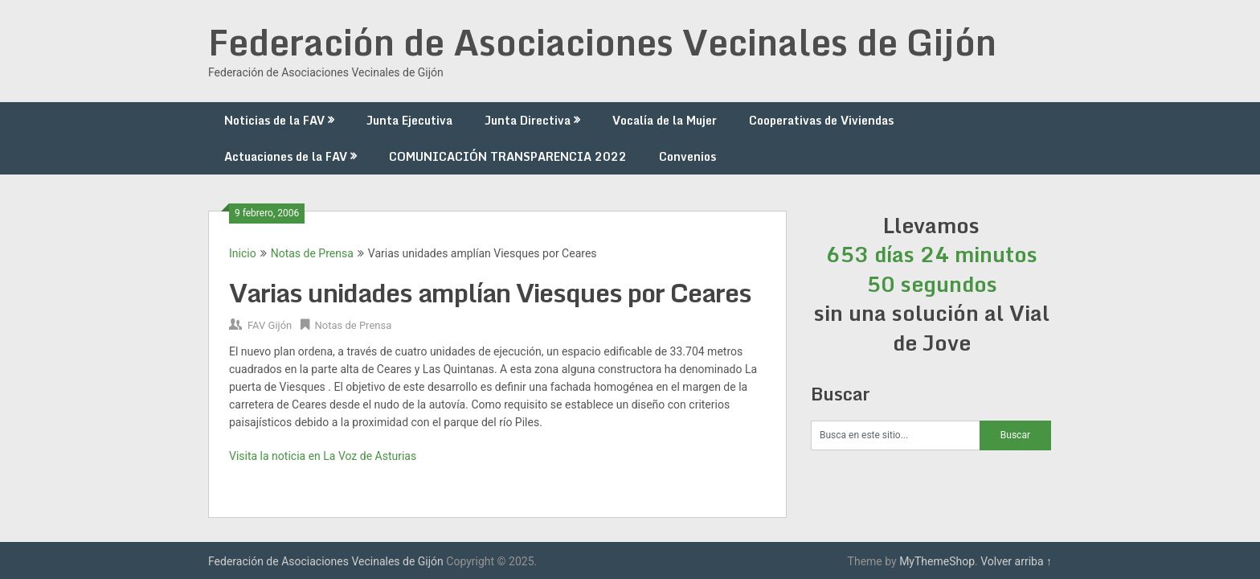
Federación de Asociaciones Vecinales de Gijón (602, 42)
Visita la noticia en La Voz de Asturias (322, 456)
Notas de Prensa (312, 253)
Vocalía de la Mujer (664, 120)
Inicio (242, 253)
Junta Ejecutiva (409, 120)
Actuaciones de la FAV (285, 156)
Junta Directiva (528, 120)
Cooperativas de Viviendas (821, 120)
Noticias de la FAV (274, 120)
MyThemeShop (937, 561)
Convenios (687, 156)
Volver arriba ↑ (1016, 561)
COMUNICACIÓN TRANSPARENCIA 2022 (508, 156)
